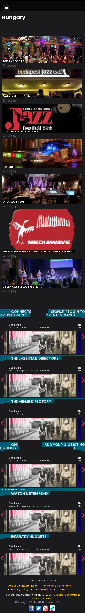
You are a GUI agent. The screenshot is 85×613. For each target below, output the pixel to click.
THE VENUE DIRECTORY (31, 401)
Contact (62, 589)
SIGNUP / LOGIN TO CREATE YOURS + (65, 313)
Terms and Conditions (56, 585)
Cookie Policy (42, 589)
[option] (42, 337)
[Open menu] (6, 8)
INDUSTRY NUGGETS (29, 536)
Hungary (11, 65)
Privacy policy (19, 589)
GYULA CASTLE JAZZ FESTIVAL (22, 286)
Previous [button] (1, 337)
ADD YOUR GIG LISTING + (64, 446)
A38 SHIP (8, 166)
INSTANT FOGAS (13, 61)
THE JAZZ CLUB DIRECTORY (35, 358)
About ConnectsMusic (22, 585)
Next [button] (83, 337)
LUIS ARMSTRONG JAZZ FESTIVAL (24, 131)
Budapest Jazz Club (16, 96)
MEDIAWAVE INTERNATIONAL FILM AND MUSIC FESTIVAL (38, 251)
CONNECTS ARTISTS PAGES (15, 313)
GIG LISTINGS (9, 446)
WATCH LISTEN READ (29, 493)
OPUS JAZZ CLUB (14, 201)
